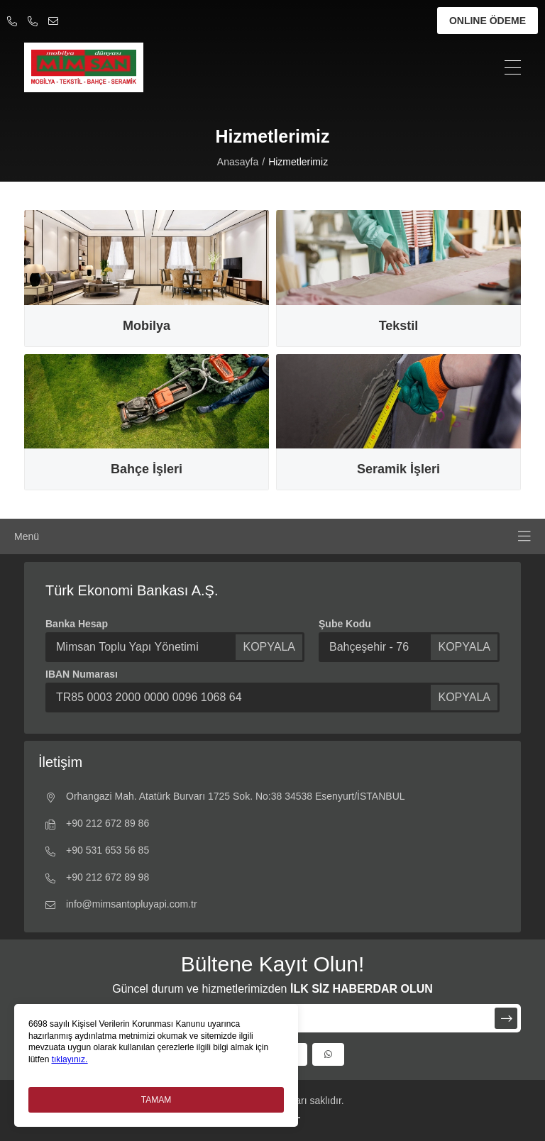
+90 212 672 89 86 (97, 824)
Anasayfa (237, 161)
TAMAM (156, 1100)
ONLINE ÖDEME (487, 20)
